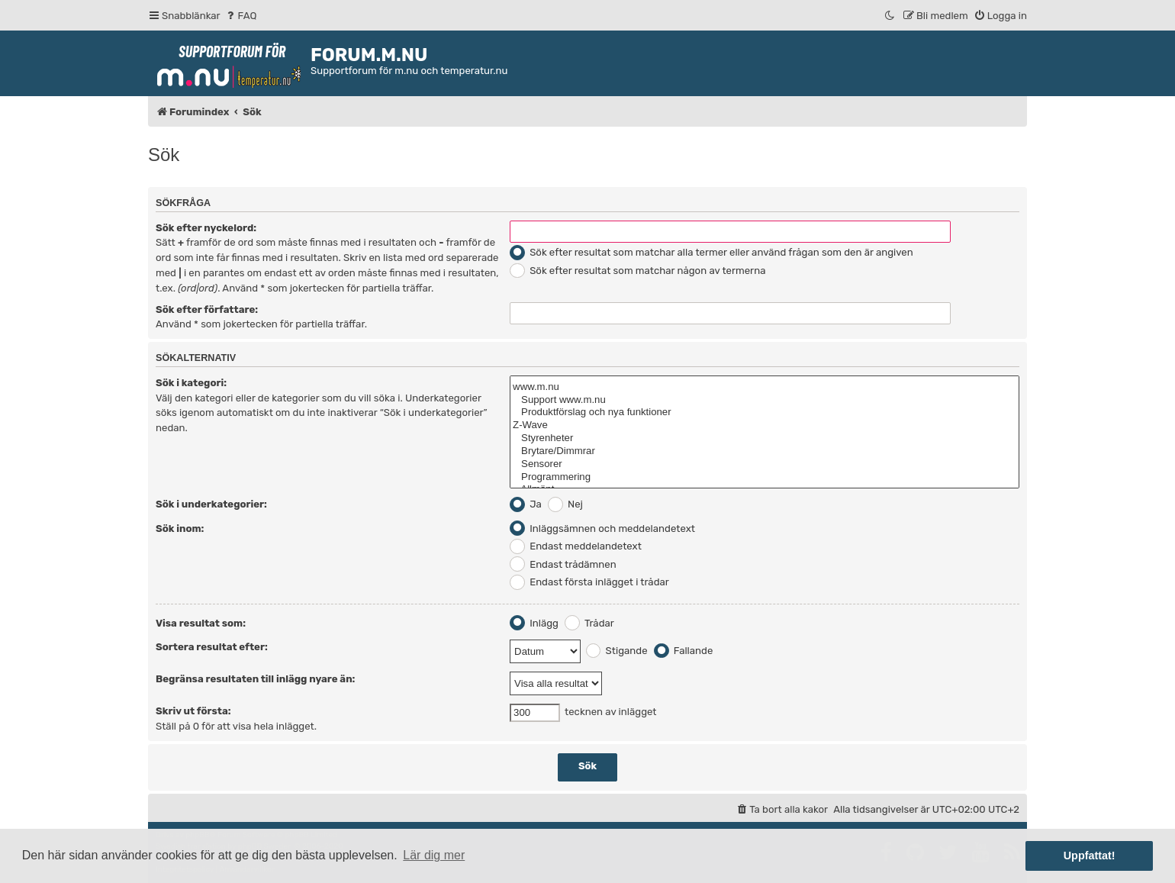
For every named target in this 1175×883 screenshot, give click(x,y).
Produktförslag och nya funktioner (764, 412)
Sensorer (764, 464)
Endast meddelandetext (576, 546)
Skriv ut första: (193, 711)
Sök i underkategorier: (211, 504)
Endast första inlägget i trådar (589, 582)
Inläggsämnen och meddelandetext (602, 528)
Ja (526, 504)
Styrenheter (764, 438)
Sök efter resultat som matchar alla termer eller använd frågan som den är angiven (711, 252)
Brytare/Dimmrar (764, 451)
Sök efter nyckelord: (206, 228)
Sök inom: (180, 528)
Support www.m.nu (764, 400)
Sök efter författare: (207, 309)
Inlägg (534, 623)
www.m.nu (764, 387)
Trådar (589, 623)
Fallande (683, 650)
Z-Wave (764, 425)
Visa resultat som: (201, 623)
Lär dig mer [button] (434, 855)
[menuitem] (240, 16)
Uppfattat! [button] (1089, 855)
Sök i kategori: (191, 382)
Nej (565, 504)
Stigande (617, 650)
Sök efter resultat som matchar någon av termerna (637, 270)
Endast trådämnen (563, 564)
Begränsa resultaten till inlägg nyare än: (255, 679)
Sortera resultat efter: (212, 647)
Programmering (764, 477)
